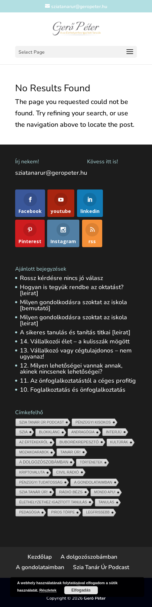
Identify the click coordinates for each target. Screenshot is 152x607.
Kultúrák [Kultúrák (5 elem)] (119, 442)
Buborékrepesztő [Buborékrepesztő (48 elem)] (79, 442)
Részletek (47, 590)
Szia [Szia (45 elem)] (23, 432)
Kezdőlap (40, 557)
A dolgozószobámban (89, 557)
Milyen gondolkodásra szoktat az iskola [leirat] (73, 320)
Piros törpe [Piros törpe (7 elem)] (63, 512)
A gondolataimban (40, 567)
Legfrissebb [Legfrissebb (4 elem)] (97, 512)
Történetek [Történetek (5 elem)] (91, 462)
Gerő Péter (95, 598)
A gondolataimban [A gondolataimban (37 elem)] (93, 482)
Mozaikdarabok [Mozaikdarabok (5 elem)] (34, 452)
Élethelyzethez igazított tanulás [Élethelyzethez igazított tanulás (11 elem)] (53, 502)
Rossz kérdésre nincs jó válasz (61, 278)
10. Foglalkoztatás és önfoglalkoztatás (72, 390)
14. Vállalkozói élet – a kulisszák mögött (74, 341)
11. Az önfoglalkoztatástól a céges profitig (78, 381)
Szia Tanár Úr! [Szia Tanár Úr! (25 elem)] (33, 492)
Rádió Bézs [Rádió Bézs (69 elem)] (71, 492)
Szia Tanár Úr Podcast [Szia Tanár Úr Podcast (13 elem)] (41, 422)
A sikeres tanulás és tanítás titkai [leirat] (75, 332)
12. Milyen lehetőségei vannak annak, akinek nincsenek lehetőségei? (71, 369)
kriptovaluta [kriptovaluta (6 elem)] (32, 472)
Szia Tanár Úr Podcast (101, 567)
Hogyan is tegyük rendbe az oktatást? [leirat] (71, 290)
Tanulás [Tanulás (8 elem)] (106, 502)
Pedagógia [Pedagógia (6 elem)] (29, 512)
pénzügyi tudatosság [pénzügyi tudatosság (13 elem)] (41, 482)
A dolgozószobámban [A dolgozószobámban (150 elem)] (43, 462)
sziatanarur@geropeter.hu (51, 173)
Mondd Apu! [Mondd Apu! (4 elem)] (104, 492)
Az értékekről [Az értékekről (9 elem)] (33, 442)
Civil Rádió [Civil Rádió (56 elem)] (67, 472)
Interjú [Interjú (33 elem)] (114, 432)
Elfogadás (80, 590)
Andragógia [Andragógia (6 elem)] (82, 432)
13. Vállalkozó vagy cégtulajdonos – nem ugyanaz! (76, 353)
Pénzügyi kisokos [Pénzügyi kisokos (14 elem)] (93, 422)
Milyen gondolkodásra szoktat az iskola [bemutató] (73, 305)
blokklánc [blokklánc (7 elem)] (49, 432)
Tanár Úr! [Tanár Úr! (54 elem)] (70, 452)
